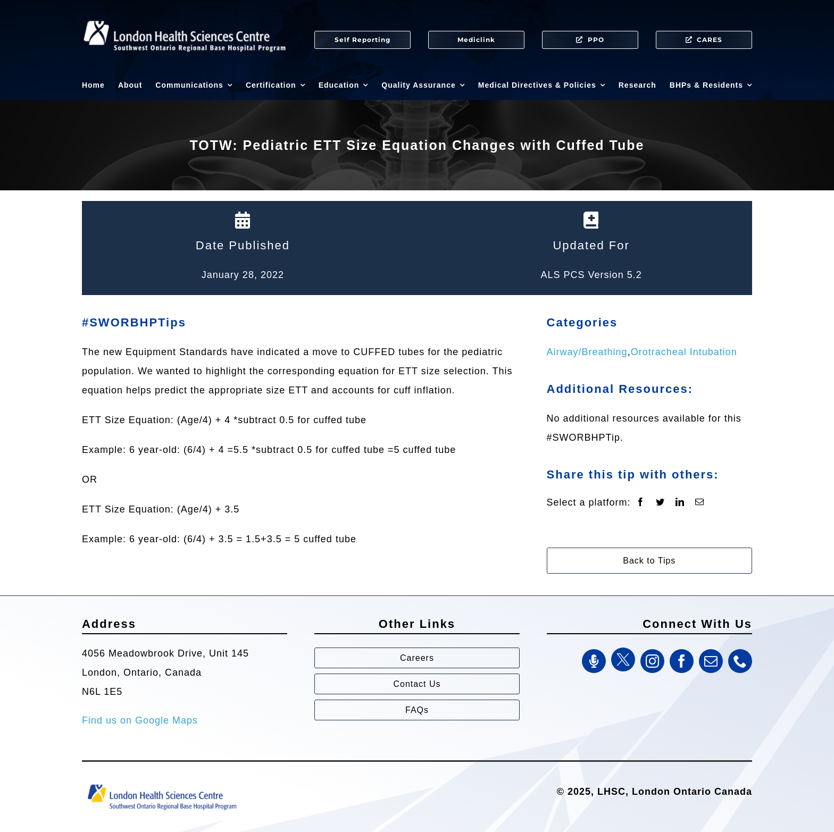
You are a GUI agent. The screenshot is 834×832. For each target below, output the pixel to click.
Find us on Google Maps (140, 720)
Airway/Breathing (587, 352)
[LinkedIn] (680, 502)
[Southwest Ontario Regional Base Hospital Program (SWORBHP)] (161, 783)
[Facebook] (640, 502)
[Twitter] (660, 502)
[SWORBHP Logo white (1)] (184, 16)
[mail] (711, 661)
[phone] (740, 661)
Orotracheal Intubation (684, 352)
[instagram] (652, 661)
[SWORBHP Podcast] (594, 661)
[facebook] (682, 661)
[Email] (700, 502)
